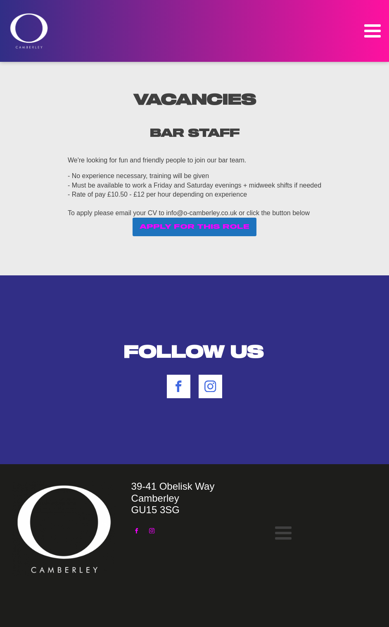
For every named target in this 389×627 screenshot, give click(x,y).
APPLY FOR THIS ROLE (194, 226)
